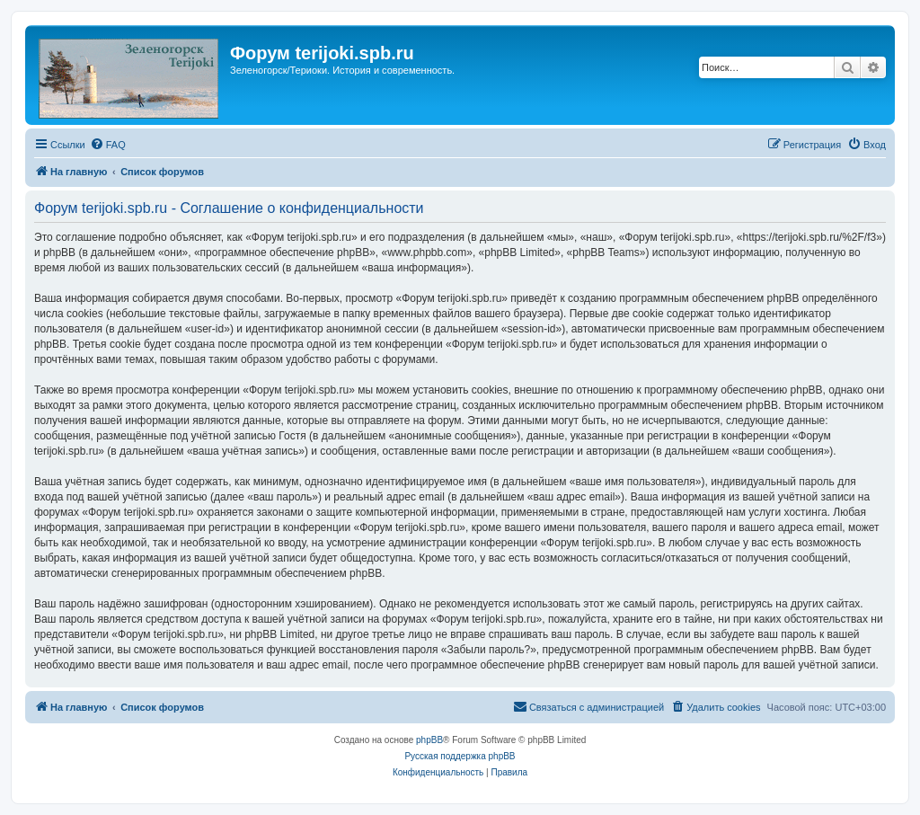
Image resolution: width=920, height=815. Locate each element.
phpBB (429, 740)
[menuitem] (108, 144)
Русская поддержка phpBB (459, 756)
